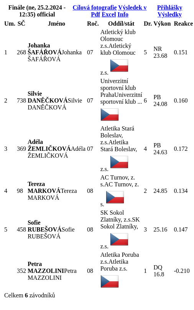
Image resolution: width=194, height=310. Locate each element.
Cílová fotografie (95, 7)
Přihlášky (169, 7)
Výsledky (170, 14)
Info (123, 14)
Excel (109, 14)
